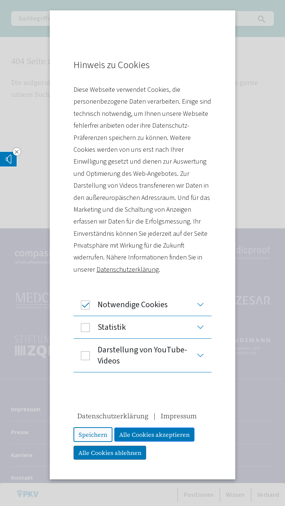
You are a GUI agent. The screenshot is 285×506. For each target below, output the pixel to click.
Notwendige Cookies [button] (120, 305)
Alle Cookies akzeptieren (154, 434)
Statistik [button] (99, 327)
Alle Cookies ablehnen (109, 453)
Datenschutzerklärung (127, 269)
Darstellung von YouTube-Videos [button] (130, 355)
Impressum (179, 415)
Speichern (93, 434)
